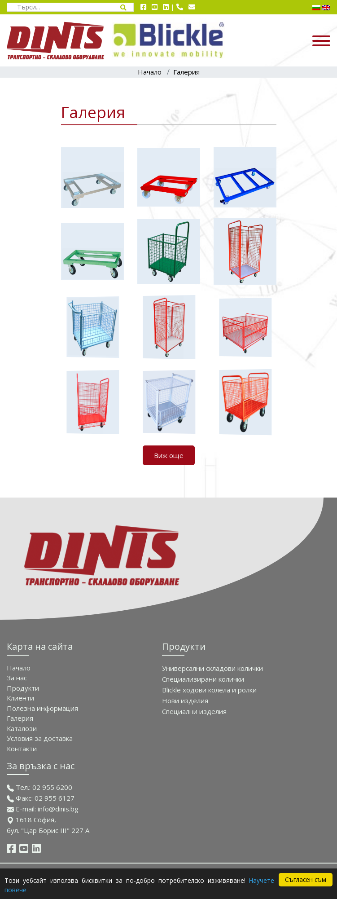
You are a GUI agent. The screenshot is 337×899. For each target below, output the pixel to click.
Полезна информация (42, 708)
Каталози (22, 728)
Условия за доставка (40, 738)
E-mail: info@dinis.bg (43, 808)
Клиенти (20, 697)
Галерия (186, 71)
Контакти (22, 748)
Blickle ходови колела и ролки (209, 689)
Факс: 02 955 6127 (40, 797)
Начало (150, 71)
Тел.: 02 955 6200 (39, 787)
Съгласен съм (305, 879)
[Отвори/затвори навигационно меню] (281, 40)
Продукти (23, 687)
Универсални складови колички (212, 668)
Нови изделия (185, 700)
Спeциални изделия (194, 711)
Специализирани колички (203, 678)
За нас (17, 677)
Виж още (169, 455)
